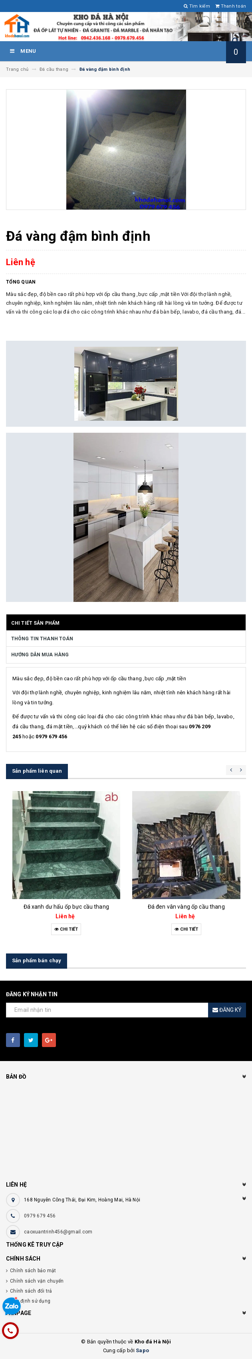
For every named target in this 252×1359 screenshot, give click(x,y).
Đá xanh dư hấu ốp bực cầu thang (66, 906)
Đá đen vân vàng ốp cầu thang (186, 906)
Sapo (142, 1350)
